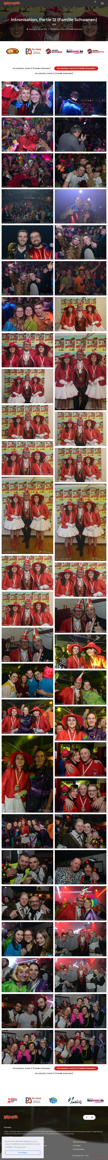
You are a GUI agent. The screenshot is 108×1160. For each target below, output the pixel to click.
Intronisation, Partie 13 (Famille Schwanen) (54, 73)
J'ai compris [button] (22, 1152)
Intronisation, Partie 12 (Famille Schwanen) (76, 68)
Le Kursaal (76, 1145)
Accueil (30, 29)
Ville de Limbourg (79, 1142)
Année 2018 (42, 29)
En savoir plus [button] (20, 1147)
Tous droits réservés (96, 1155)
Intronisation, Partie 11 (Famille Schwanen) (32, 68)
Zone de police (78, 1149)
